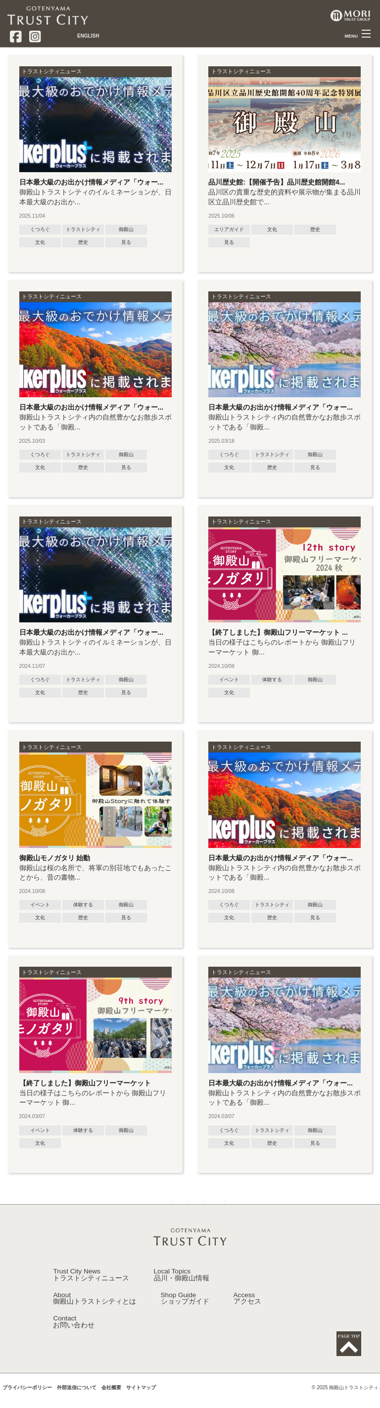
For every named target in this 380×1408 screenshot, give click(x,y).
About (94, 1313)
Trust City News (91, 1289)
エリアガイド (229, 229)
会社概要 (111, 1402)
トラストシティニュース (52, 71)
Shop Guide (185, 1313)
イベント (229, 679)
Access (247, 1313)
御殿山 (126, 229)
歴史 (83, 242)
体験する (272, 679)
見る (126, 242)
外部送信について (76, 1402)
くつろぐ (40, 229)
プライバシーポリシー (27, 1402)
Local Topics (181, 1289)
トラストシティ (83, 229)
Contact (74, 1336)
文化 (40, 242)
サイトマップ (141, 1402)
